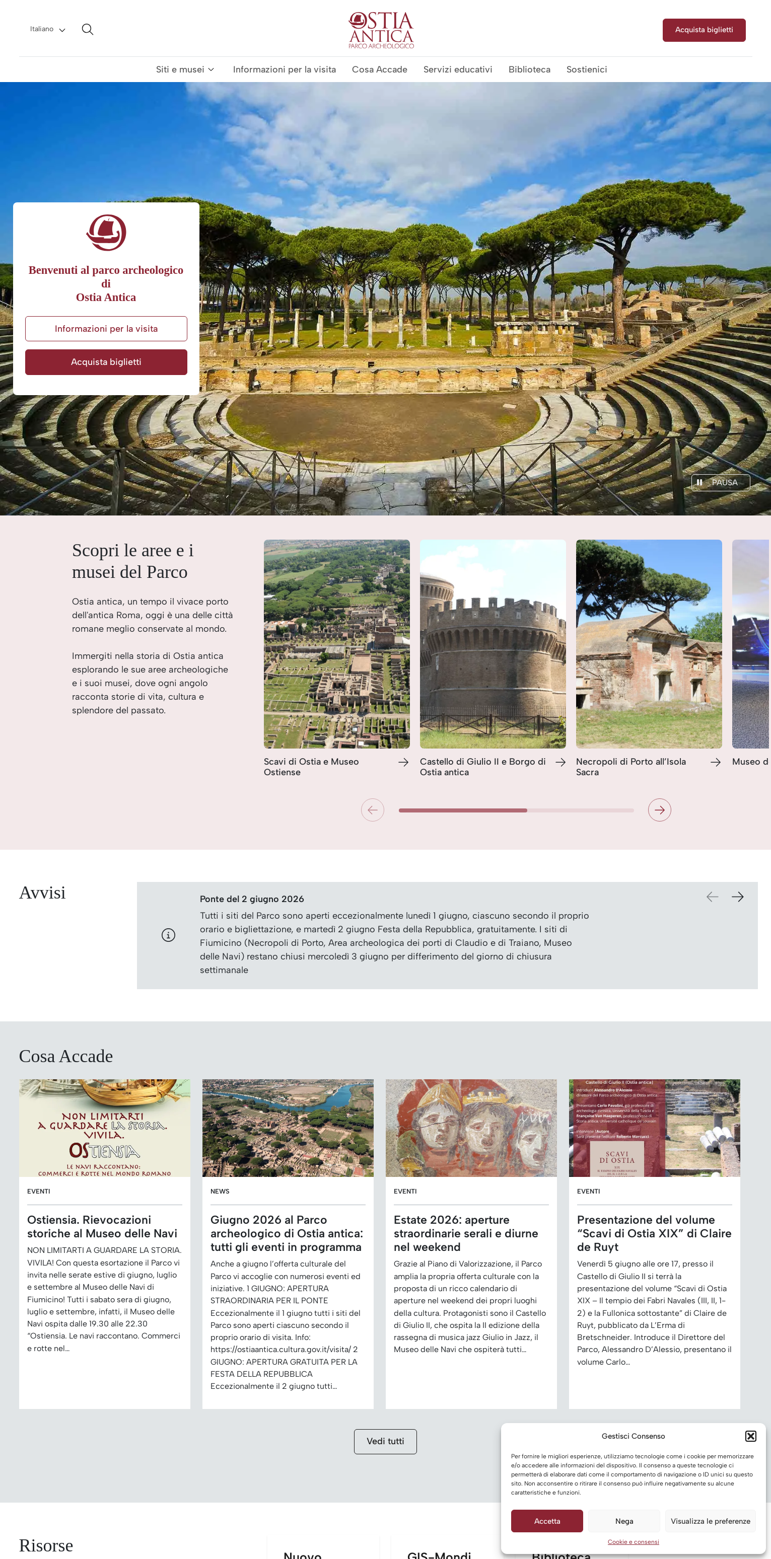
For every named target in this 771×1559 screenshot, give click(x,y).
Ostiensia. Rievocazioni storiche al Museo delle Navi (102, 1226)
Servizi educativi (458, 69)
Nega (624, 1521)
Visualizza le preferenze (710, 1521)
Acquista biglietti (704, 29)
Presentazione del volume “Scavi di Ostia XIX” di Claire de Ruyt (654, 1233)
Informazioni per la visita (284, 69)
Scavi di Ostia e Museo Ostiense (311, 767)
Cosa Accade (379, 69)
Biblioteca (529, 69)
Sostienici (587, 69)
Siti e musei (180, 69)
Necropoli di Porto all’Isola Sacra (631, 767)
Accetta (547, 1521)
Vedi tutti (385, 1441)
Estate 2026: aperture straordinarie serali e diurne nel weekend (466, 1233)
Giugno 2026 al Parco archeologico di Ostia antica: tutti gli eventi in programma (287, 1233)
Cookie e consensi (633, 1541)
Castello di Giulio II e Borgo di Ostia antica (483, 767)
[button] (751, 1436)
